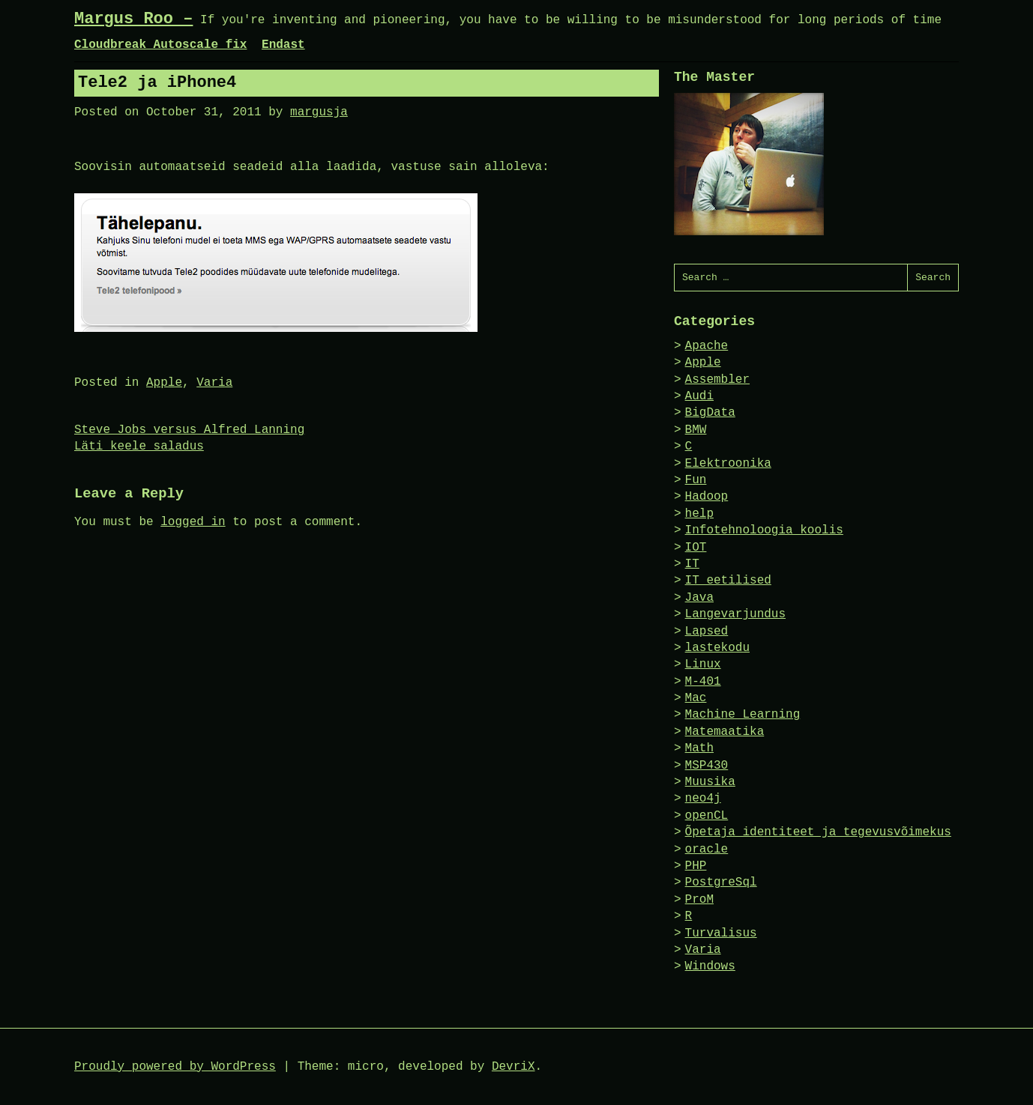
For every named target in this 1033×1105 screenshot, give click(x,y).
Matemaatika (725, 732)
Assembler (717, 380)
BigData (710, 413)
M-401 (703, 681)
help (699, 514)
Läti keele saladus (139, 446)
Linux (703, 664)
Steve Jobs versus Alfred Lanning (189, 430)
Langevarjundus (735, 614)
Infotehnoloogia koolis (764, 530)
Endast (283, 45)
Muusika (710, 782)
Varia (214, 383)
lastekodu (717, 648)
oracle (707, 849)
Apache (707, 346)
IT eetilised (728, 580)
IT (692, 564)
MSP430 (707, 765)
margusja (319, 112)
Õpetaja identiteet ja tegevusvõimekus (818, 832)
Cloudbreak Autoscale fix (160, 45)
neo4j (703, 798)
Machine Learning (743, 714)
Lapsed (707, 631)
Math (699, 748)
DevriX (513, 1067)
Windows (710, 966)
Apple (164, 383)
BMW (696, 430)
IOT (696, 547)
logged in (192, 522)
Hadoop (707, 496)
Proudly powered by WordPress (175, 1067)
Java (699, 598)
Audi (699, 396)
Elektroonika (728, 463)
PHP (696, 866)
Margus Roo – (133, 19)
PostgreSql (721, 882)
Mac (696, 698)
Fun (696, 480)
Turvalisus (721, 933)
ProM (699, 899)
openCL (707, 816)
